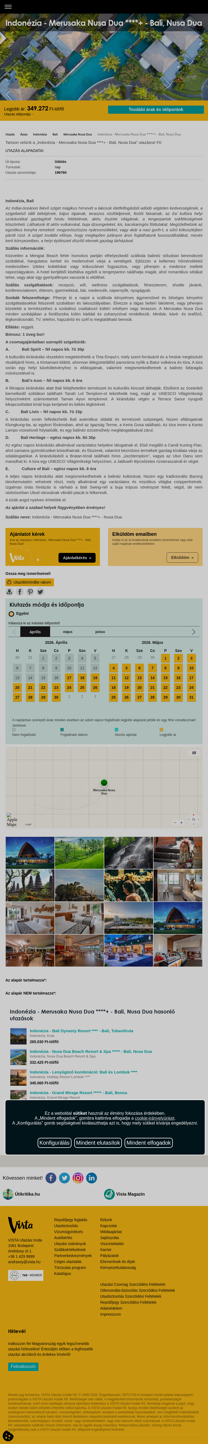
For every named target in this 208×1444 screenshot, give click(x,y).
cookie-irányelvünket (154, 1118)
